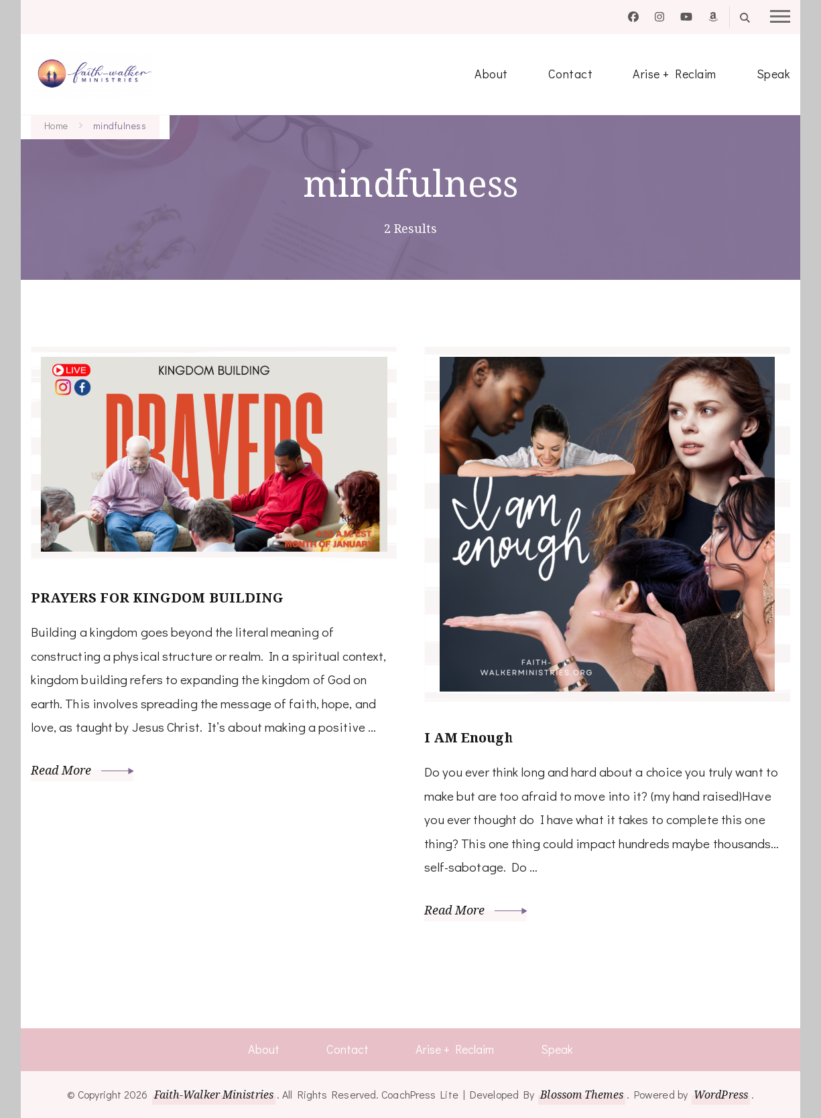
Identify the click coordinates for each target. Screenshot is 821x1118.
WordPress (721, 1094)
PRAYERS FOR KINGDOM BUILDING (157, 597)
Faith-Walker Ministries (213, 1094)
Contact (570, 74)
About (491, 74)
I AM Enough (468, 737)
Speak (774, 74)
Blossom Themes (581, 1094)
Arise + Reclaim (674, 74)
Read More (82, 770)
